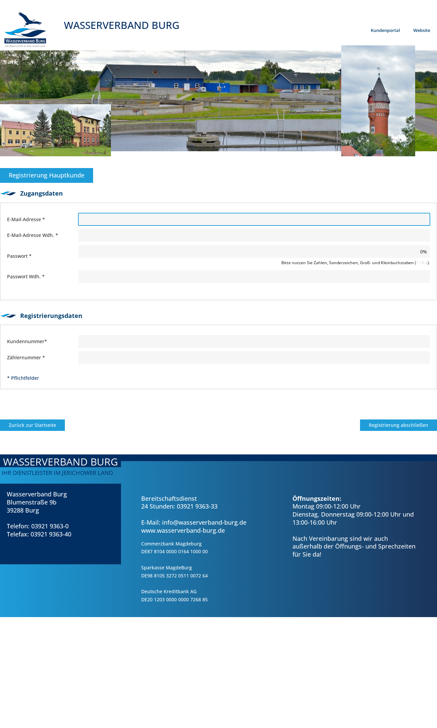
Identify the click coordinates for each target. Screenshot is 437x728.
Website (421, 30)
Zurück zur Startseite (32, 425)
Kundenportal (385, 30)
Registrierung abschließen (398, 425)
